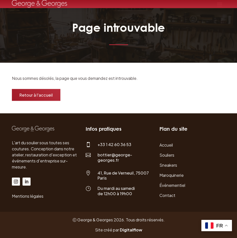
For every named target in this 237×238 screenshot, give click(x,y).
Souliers (166, 155)
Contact (167, 195)
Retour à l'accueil (36, 95)
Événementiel (172, 185)
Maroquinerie (171, 175)
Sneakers (168, 165)
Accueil (166, 145)
